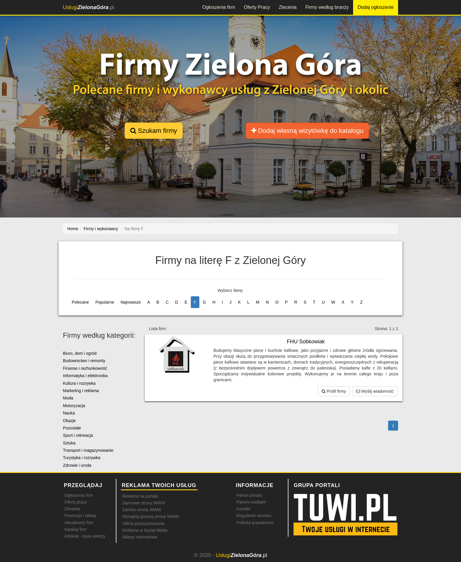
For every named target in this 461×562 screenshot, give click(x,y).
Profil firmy (334, 391)
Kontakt (243, 508)
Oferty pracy (75, 502)
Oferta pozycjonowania (143, 523)
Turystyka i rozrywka (81, 457)
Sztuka (69, 443)
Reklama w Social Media (144, 530)
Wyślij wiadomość (375, 391)
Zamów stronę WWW (141, 509)
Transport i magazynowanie (88, 450)
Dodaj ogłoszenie (376, 7)
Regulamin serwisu (253, 515)
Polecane (80, 302)
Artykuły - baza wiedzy (84, 536)
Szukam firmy (153, 130)
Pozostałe (72, 428)
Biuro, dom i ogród (79, 353)
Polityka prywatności (255, 522)
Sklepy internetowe (139, 537)
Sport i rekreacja (78, 435)
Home (72, 228)
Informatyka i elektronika (85, 375)
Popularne (104, 302)
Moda (68, 398)
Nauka (69, 413)
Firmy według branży (327, 7)
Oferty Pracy (257, 7)
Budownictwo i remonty (84, 360)
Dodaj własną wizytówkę (307, 130)
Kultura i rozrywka (79, 383)
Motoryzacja (74, 405)
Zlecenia (287, 7)
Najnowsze (131, 302)
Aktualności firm (78, 522)
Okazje (69, 420)
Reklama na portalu (140, 496)
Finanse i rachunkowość (85, 368)
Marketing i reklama (81, 390)
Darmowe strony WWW (143, 503)
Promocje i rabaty (80, 515)
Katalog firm (75, 529)
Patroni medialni (251, 502)
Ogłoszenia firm (218, 7)
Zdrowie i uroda (77, 465)
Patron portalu (249, 495)
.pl (88, 7)
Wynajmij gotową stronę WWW (150, 516)
